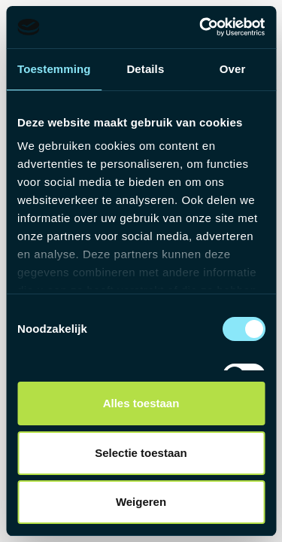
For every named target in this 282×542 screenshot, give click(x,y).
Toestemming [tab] (54, 68)
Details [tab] (145, 68)
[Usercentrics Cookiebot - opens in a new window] (201, 27)
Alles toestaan (141, 403)
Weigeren (141, 501)
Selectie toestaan (141, 452)
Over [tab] (233, 68)
